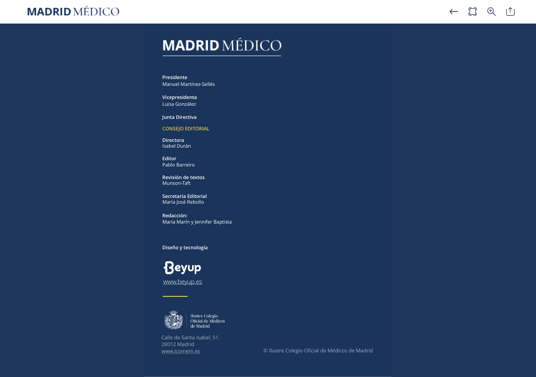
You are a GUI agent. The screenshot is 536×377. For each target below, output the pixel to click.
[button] (453, 12)
